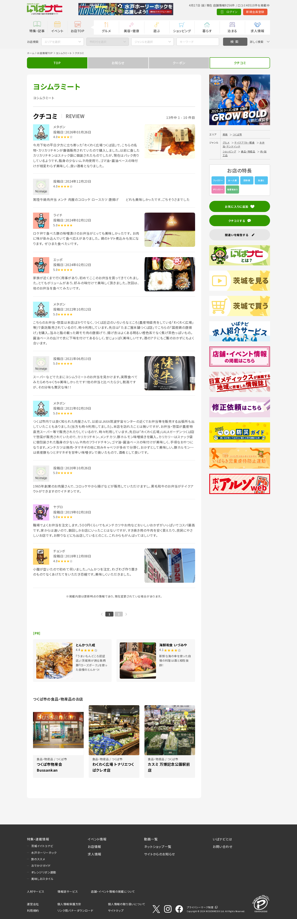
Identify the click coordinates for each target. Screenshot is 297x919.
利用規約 (33, 910)
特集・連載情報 (38, 839)
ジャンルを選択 (144, 42)
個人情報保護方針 (69, 904)
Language (259, 12)
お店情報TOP (45, 53)
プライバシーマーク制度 (200, 907)
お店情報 (94, 846)
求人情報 (257, 30)
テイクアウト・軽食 (244, 142)
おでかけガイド (41, 866)
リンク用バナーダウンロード (75, 910)
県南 (225, 134)
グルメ (106, 30)
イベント (57, 30)
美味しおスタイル (42, 879)
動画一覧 (151, 839)
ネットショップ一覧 (157, 846)
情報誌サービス (68, 891)
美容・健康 (131, 30)
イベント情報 (97, 839)
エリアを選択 (52, 42)
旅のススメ (38, 859)
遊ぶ (156, 30)
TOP (57, 62)
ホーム (30, 53)
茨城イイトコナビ (42, 846)
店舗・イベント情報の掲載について (113, 891)
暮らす (207, 30)
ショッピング (182, 30)
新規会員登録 (236, 12)
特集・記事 (37, 30)
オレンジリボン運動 (43, 872)
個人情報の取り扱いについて (126, 904)
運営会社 (33, 904)
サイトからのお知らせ (159, 854)
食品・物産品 (248, 151)
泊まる (232, 30)
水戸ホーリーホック (44, 853)
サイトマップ (116, 910)
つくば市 (237, 134)
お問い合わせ (223, 846)
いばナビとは (222, 839)
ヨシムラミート (64, 53)
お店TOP (77, 30)
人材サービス (35, 891)
